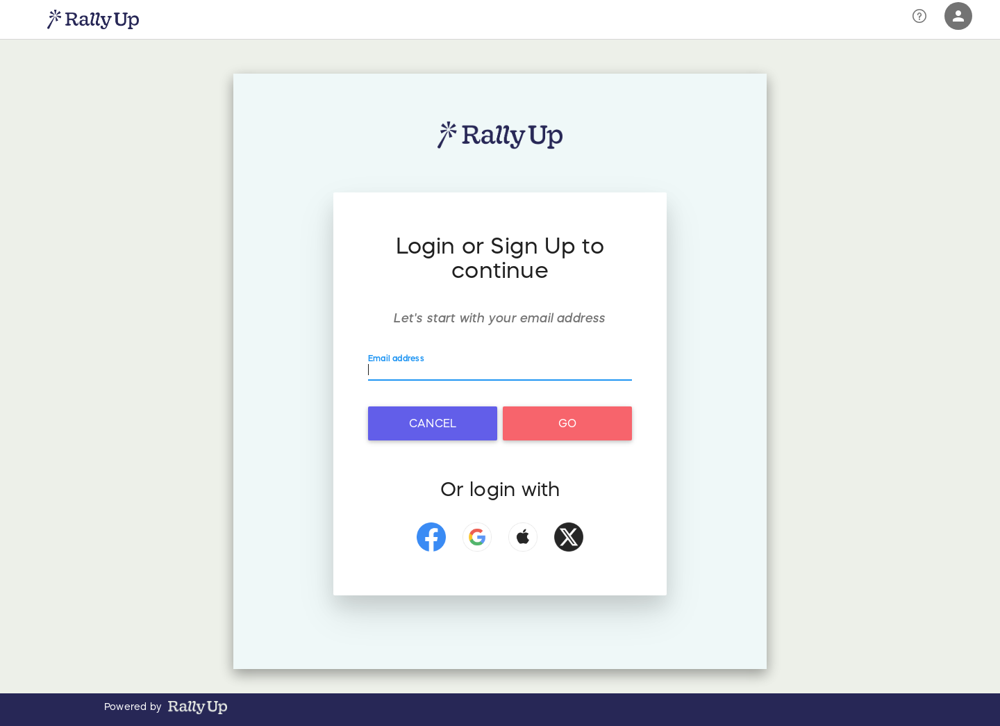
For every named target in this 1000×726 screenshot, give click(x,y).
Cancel (432, 423)
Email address (399, 357)
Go (567, 423)
